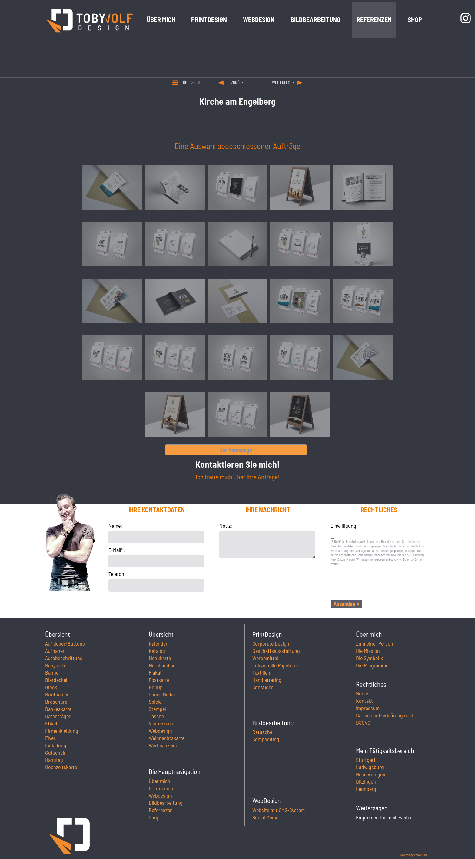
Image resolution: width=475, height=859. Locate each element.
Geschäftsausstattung (276, 650)
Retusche (262, 731)
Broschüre (56, 701)
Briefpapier (57, 694)
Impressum (368, 708)
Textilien (261, 672)
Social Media (162, 694)
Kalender (158, 643)
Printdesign (161, 788)
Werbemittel (265, 658)
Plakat (155, 672)
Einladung (55, 745)
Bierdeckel (56, 679)
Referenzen (161, 810)
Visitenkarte (161, 723)
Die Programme (372, 665)
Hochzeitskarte (61, 767)
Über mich (159, 781)
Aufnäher (55, 650)
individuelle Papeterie (275, 665)
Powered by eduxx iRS (413, 855)
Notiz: (225, 525)
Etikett (52, 723)
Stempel (157, 708)
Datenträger (58, 716)
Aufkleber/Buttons (65, 643)
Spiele (155, 701)
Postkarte (159, 679)
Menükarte (160, 658)
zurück (237, 82)
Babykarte (55, 665)
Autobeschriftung (64, 658)
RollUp (156, 687)
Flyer (50, 738)
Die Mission (368, 650)
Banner (52, 672)
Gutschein (56, 752)
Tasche (156, 716)
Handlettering (266, 679)
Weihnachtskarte (166, 738)
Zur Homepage (236, 449)
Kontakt (364, 700)
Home (362, 693)
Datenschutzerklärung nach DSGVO (385, 719)
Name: (115, 525)
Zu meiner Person (374, 643)
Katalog (157, 650)
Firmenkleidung (61, 730)
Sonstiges (263, 687)
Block (51, 687)
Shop (154, 817)
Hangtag (54, 759)
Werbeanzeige (163, 745)
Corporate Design (270, 643)
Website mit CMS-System (278, 810)
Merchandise (162, 665)
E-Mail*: (116, 550)
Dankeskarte (58, 708)
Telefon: (117, 573)
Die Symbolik (369, 658)
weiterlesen (283, 82)
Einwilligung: (344, 525)
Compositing (265, 739)
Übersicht (192, 82)
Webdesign (160, 730)
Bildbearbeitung (166, 802)
